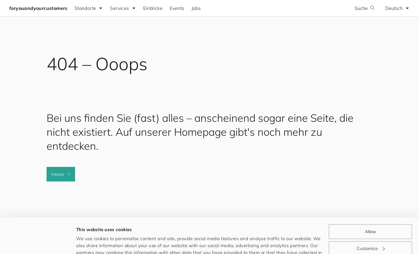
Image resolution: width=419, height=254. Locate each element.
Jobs (196, 8)
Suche (365, 8)
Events (177, 8)
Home (61, 174)
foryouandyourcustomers (38, 8)
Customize (371, 215)
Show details (90, 242)
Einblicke (153, 8)
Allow (370, 198)
